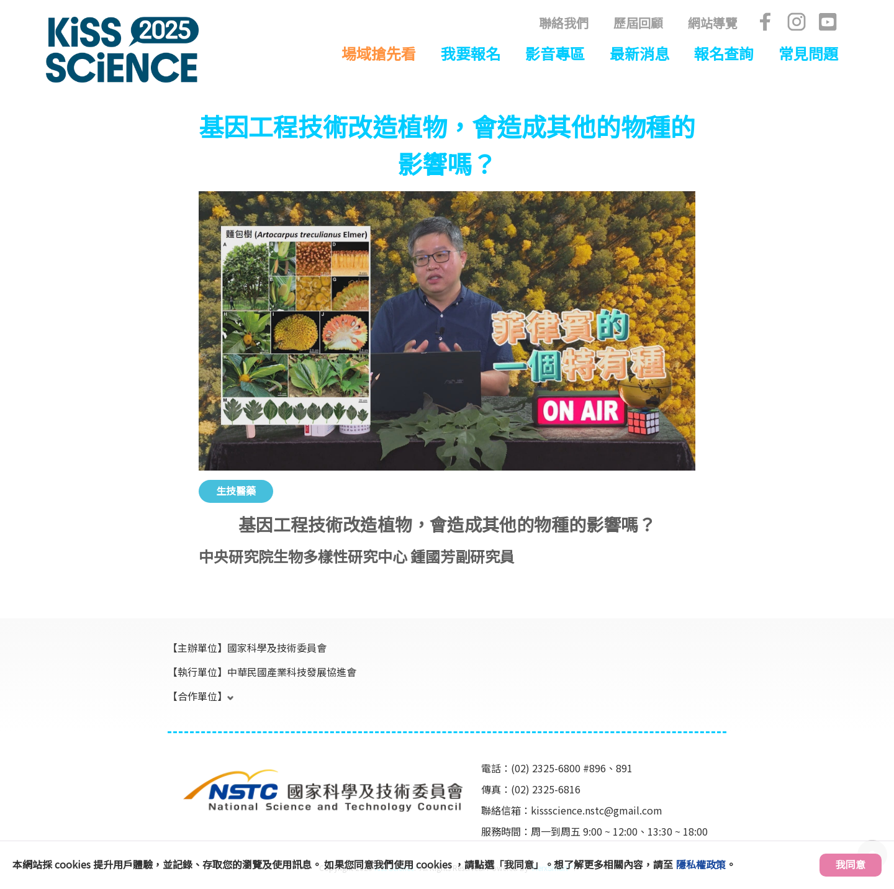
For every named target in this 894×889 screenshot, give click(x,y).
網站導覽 (713, 23)
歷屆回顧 (638, 23)
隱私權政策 (701, 864)
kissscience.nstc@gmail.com (596, 810)
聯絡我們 (564, 23)
